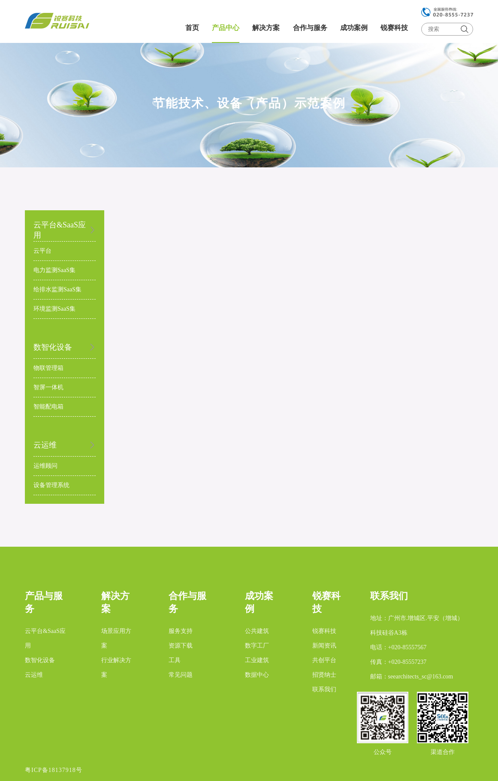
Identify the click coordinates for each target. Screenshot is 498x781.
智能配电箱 (48, 406)
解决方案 (266, 27)
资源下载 (181, 645)
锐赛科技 (394, 27)
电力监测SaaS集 (54, 270)
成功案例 (354, 27)
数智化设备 (40, 660)
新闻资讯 (324, 645)
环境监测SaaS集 (54, 309)
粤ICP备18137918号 (53, 770)
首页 (192, 27)
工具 (175, 660)
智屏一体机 (48, 387)
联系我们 (324, 689)
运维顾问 (45, 466)
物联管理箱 (48, 368)
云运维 (34, 675)
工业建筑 (257, 660)
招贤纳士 (324, 675)
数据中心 (257, 675)
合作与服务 (310, 27)
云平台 (42, 251)
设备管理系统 (51, 485)
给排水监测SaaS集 (57, 289)
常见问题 (181, 675)
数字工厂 (257, 645)
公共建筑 (257, 631)
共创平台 (324, 660)
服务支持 (181, 631)
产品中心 (225, 27)
